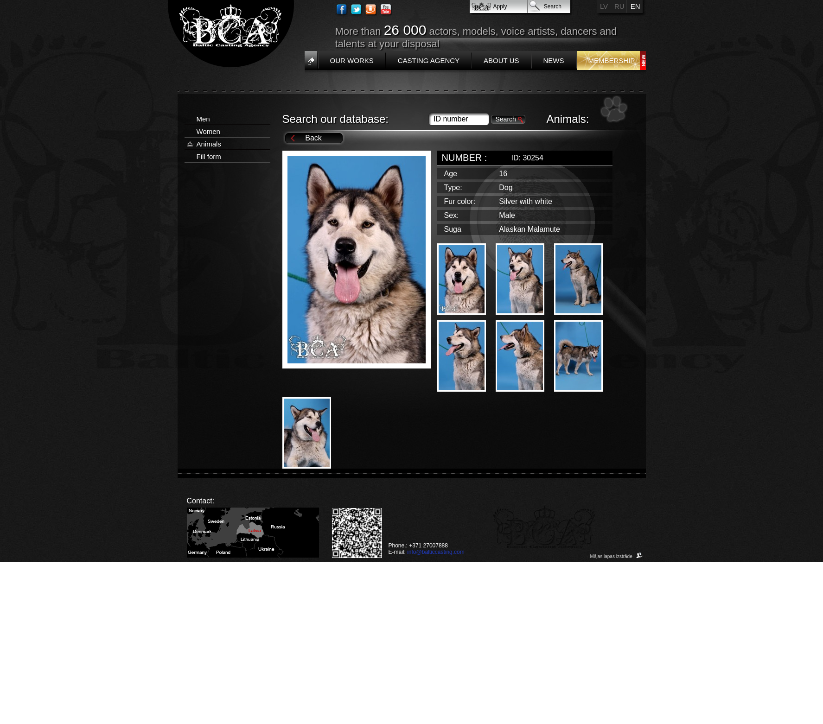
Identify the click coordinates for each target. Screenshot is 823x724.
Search (552, 6)
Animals (209, 144)
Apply (500, 6)
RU (619, 6)
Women (208, 131)
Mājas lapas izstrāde (617, 556)
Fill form (209, 156)
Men (203, 119)
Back (313, 138)
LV (604, 6)
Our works (352, 60)
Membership (611, 60)
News (553, 60)
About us (501, 60)
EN (635, 6)
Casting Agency (428, 60)
